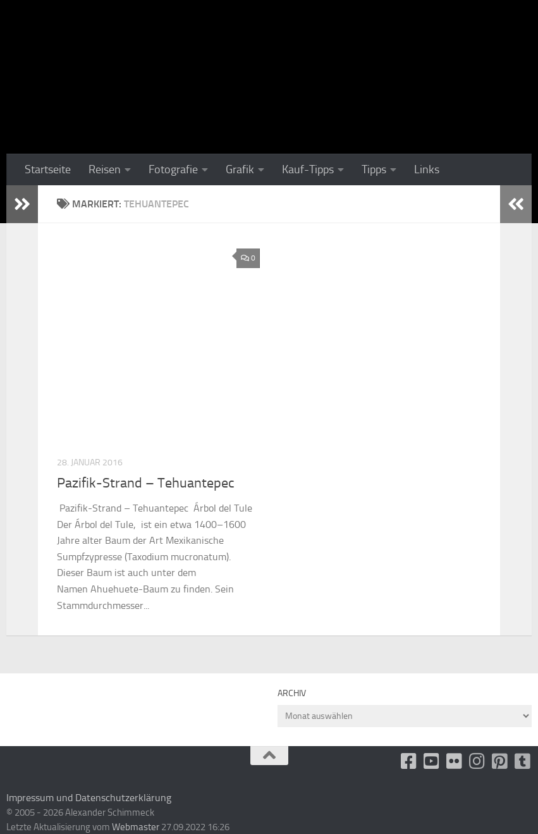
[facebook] (409, 761)
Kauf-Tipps (308, 169)
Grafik (240, 169)
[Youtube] (432, 761)
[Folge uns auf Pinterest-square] (500, 761)
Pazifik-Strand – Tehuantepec (146, 483)
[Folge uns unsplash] (523, 761)
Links (426, 169)
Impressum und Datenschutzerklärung (88, 798)
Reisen (105, 169)
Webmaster (135, 827)
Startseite (48, 169)
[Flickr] (454, 761)
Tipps (374, 169)
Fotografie (173, 169)
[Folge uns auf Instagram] (477, 761)
